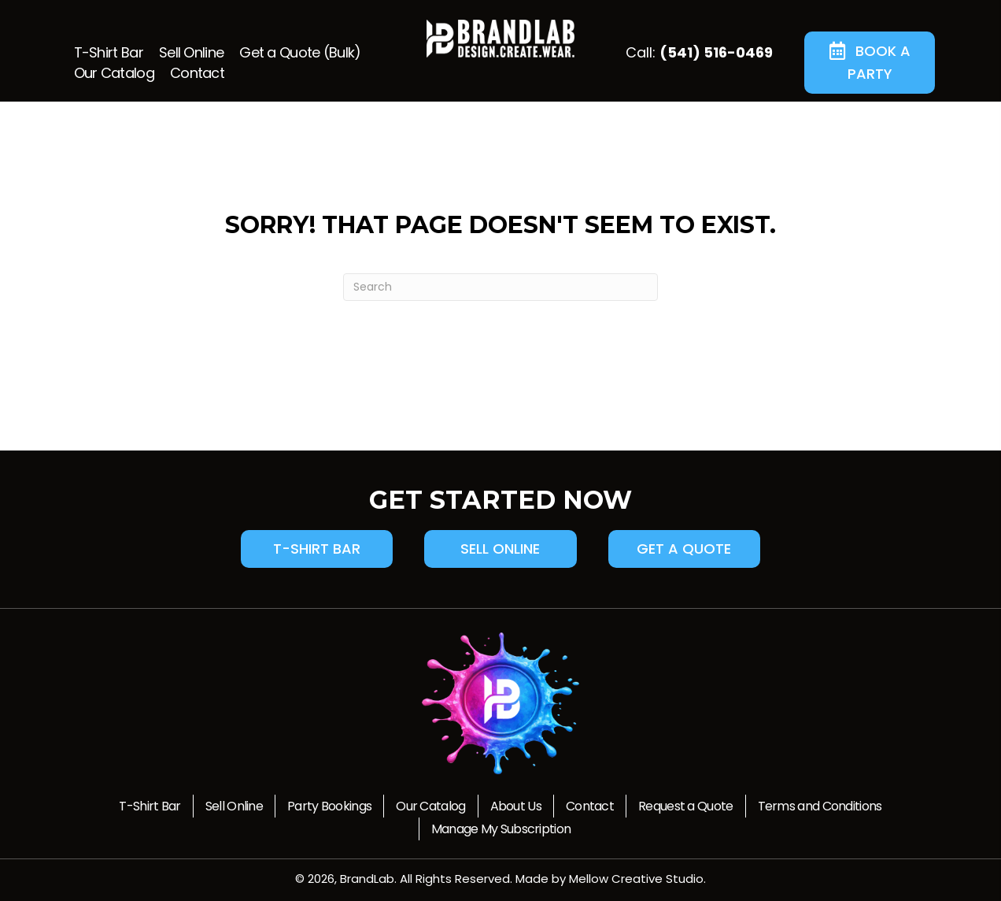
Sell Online (234, 806)
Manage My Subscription (501, 829)
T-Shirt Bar (149, 806)
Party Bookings (329, 806)
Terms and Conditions (820, 806)
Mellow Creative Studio (636, 878)
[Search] (500, 287)
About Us (515, 806)
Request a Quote (685, 806)
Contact (590, 806)
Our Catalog (430, 806)
